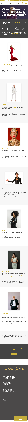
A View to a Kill (6, 233)
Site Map (16, 375)
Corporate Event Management (7, 385)
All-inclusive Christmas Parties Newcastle (8, 378)
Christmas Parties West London (7, 382)
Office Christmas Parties (6, 388)
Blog (4, 395)
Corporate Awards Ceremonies (7, 384)
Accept (20, 419)
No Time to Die (10, 276)
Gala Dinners (5, 386)
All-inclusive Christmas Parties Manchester (9, 377)
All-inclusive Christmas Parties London (8, 376)
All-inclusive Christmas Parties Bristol (8, 375)
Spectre (22, 275)
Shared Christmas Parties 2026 (7, 390)
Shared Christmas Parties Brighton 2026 (8, 391)
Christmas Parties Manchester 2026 (8, 383)
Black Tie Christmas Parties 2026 (7, 379)
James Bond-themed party (15, 22)
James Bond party (15, 33)
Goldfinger (14, 107)
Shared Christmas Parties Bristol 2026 (8, 392)
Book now (14, 354)
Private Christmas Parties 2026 (7, 389)
